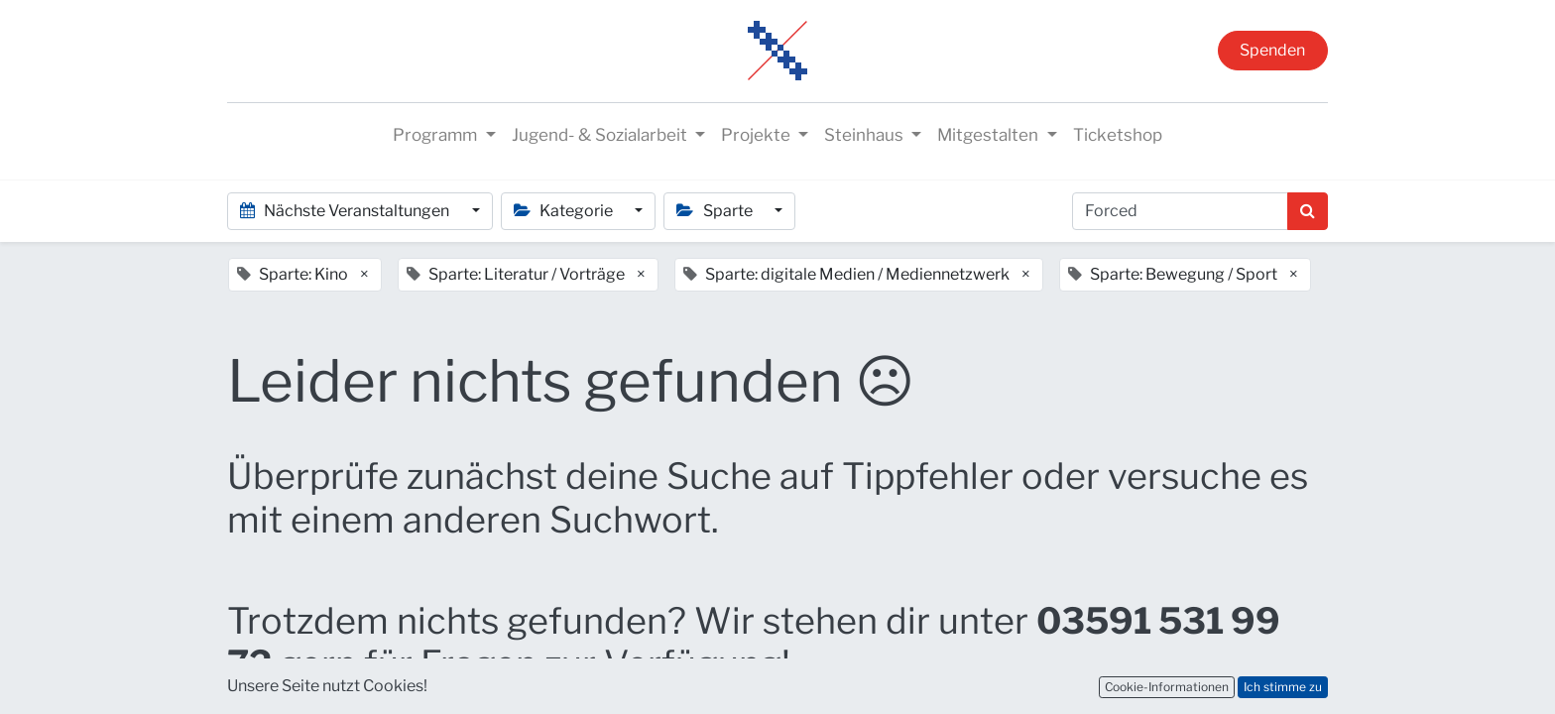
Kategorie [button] (565, 210)
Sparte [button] (715, 210)
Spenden (1272, 50)
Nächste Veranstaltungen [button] (346, 210)
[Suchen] (1307, 211)
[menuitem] (1117, 136)
